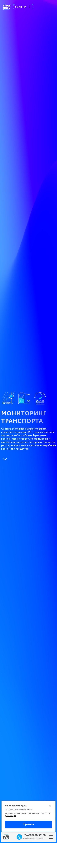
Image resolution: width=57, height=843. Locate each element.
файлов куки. (10, 816)
